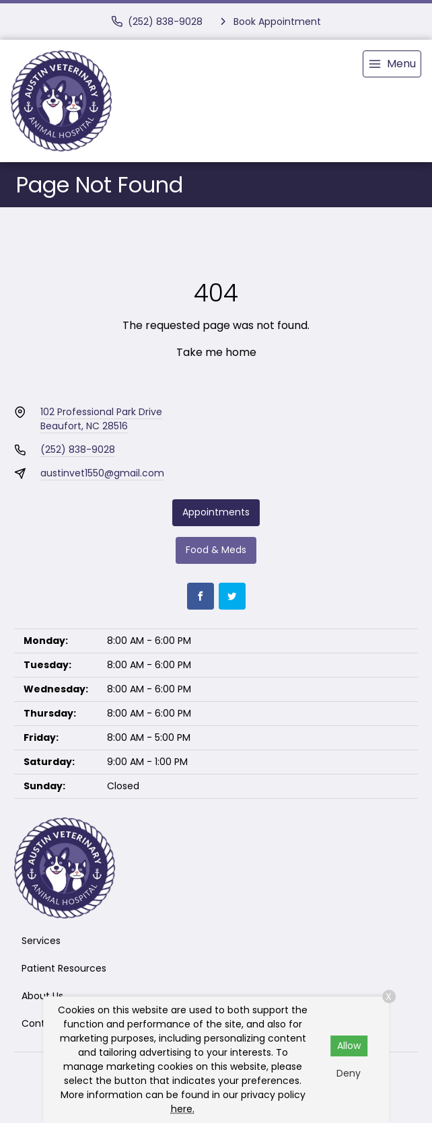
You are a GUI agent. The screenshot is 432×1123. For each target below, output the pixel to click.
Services (41, 940)
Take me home (216, 352)
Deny (348, 1073)
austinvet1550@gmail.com (102, 473)
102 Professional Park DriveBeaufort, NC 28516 (101, 419)
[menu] (392, 63)
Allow (349, 1045)
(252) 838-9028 (77, 449)
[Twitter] (232, 596)
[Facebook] (200, 596)
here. (182, 1109)
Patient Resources (64, 968)
